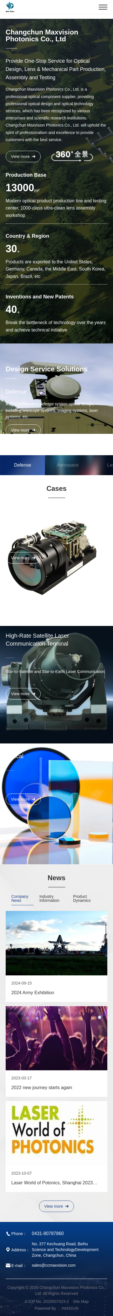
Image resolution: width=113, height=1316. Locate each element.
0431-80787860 (48, 1233)
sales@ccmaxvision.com (53, 1265)
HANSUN (69, 1308)
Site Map (81, 1301)
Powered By (45, 1308)
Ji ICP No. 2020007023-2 (46, 1301)
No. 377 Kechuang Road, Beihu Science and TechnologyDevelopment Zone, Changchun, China (65, 1249)
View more (23, 156)
